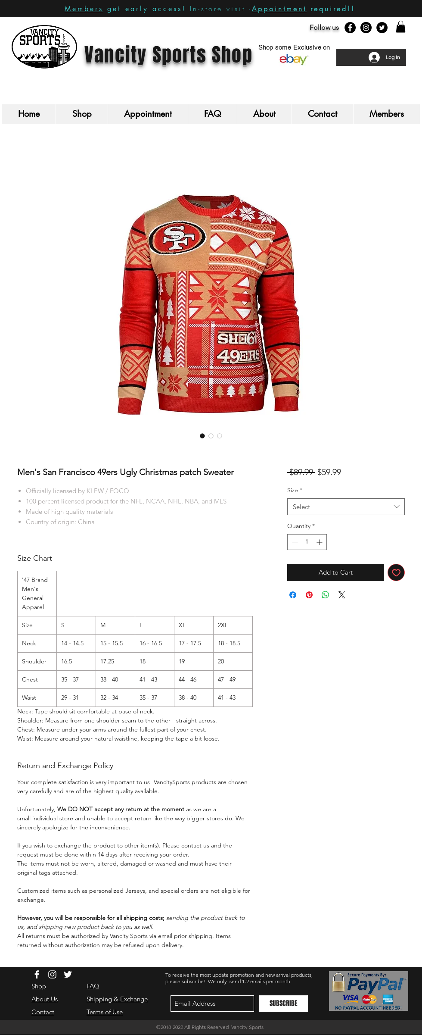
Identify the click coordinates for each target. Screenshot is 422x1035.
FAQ (93, 986)
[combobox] (346, 506)
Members (84, 8)
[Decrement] (294, 542)
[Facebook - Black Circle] (350, 27)
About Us (44, 999)
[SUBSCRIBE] (283, 1003)
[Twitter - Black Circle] (382, 27)
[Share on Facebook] (293, 595)
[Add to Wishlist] (396, 573)
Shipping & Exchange (117, 999)
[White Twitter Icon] (67, 974)
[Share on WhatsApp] (325, 595)
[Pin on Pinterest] (309, 595)
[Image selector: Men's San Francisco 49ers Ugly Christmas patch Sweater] (202, 436)
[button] (401, 26)
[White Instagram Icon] (52, 974)
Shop (38, 986)
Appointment (279, 8)
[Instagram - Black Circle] (366, 27)
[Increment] (320, 542)
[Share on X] (342, 595)
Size (294, 490)
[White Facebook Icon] (36, 974)
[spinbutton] (307, 542)
